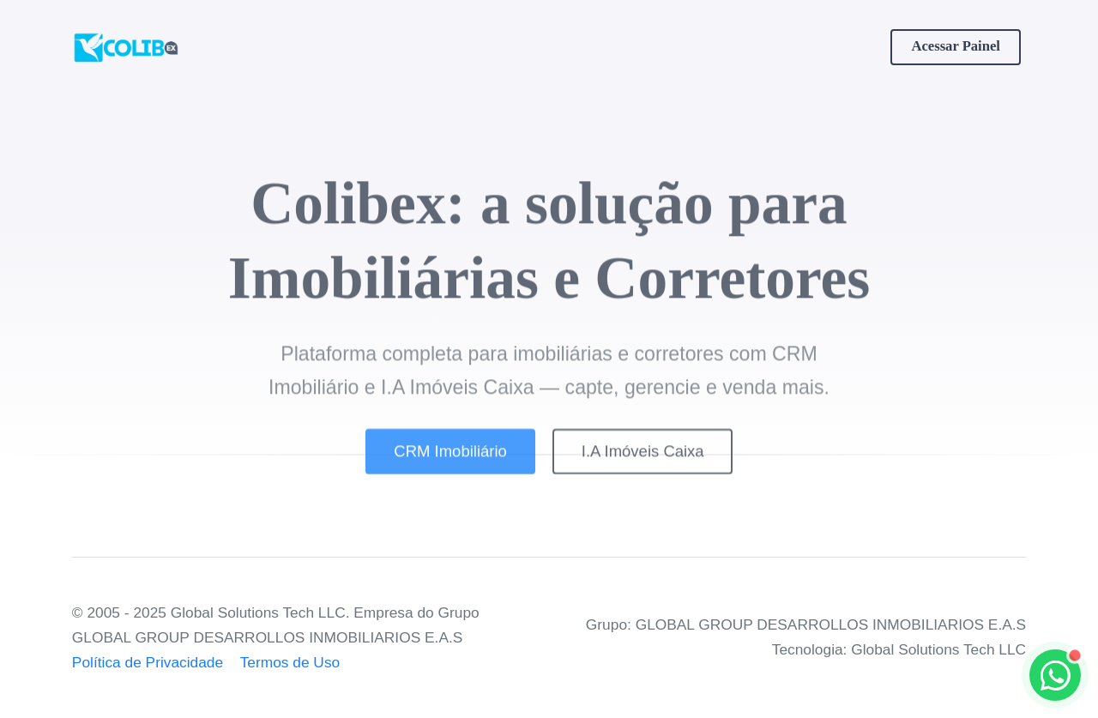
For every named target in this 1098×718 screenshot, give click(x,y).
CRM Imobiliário (450, 459)
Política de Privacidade (147, 662)
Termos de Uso (290, 662)
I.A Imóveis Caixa (643, 459)
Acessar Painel (955, 46)
